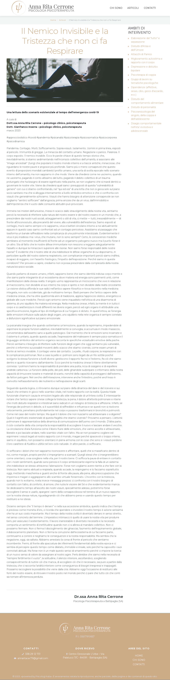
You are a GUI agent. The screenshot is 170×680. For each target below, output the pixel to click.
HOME (139, 655)
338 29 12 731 (33, 653)
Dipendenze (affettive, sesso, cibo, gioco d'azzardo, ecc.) (147, 91)
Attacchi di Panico (141, 54)
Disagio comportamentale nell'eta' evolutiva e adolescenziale (146, 127)
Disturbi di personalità (143, 107)
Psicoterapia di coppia (143, 74)
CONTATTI (139, 664)
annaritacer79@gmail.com (33, 658)
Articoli (62, 20)
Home (53, 20)
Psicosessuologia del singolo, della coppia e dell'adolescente (143, 115)
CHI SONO (139, 659)
